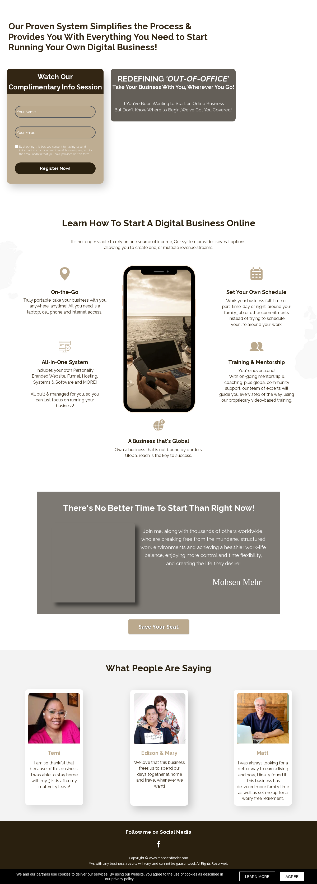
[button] (158, 626)
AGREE (292, 876)
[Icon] (158, 844)
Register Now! (55, 168)
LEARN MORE (257, 876)
